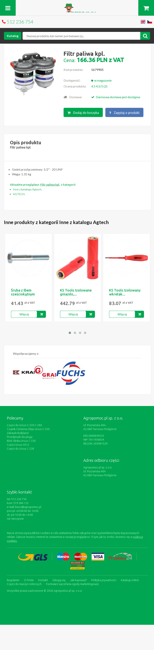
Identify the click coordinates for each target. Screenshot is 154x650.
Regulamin (13, 580)
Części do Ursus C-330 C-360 (24, 425)
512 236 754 (20, 21)
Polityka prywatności (103, 580)
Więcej (24, 314)
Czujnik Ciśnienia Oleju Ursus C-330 (28, 429)
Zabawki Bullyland (17, 433)
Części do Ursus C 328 (20, 448)
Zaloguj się (59, 580)
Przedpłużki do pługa (19, 436)
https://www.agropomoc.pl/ (77, 6)
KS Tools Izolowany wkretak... (124, 292)
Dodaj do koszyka (83, 112)
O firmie (29, 580)
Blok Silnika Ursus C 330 (21, 440)
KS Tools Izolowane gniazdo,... (76, 292)
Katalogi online (130, 580)
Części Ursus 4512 (18, 444)
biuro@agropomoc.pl (28, 507)
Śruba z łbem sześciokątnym (23, 292)
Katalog (12, 36)
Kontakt (43, 580)
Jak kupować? (78, 580)
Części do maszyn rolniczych (24, 584)
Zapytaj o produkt (124, 112)
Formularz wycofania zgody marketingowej (72, 584)
